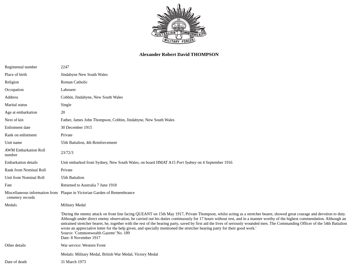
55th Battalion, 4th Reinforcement (89, 142)
